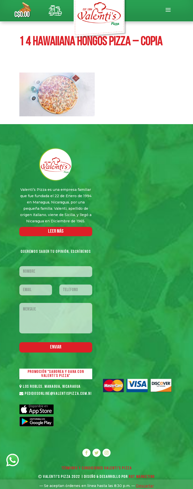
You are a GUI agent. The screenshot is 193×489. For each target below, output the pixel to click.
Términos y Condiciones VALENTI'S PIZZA (96, 468)
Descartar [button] (145, 485)
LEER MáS (56, 231)
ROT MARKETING (142, 477)
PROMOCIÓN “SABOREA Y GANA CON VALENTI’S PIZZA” (56, 374)
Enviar (55, 347)
